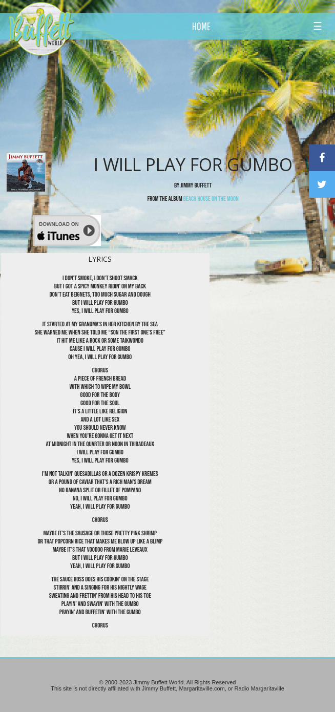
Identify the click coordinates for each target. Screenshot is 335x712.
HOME (201, 26)
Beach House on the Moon (211, 199)
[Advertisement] (192, 94)
